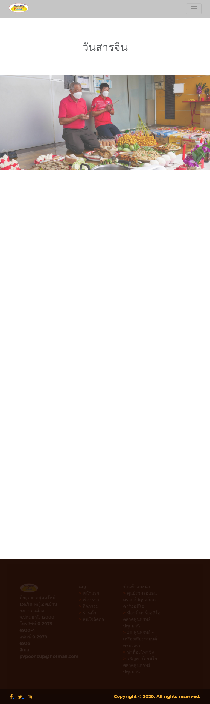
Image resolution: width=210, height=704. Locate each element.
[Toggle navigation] (194, 7)
